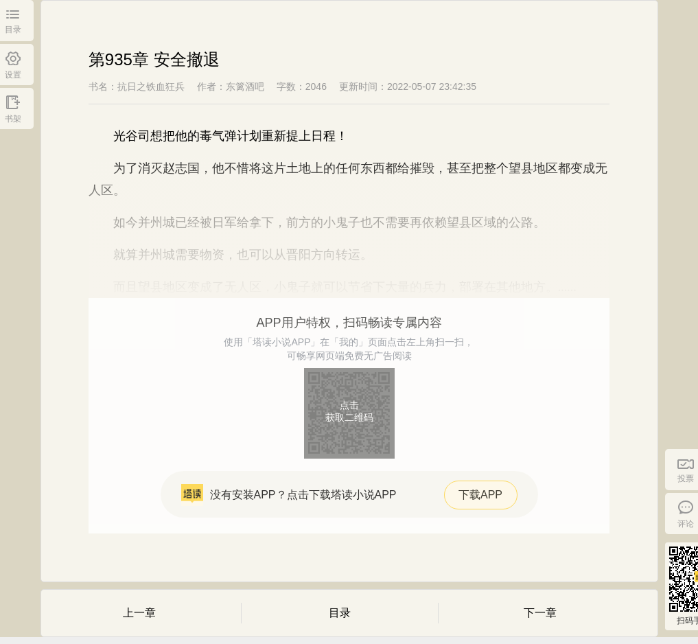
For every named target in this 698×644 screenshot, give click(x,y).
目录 (340, 613)
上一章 (139, 613)
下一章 (540, 613)
